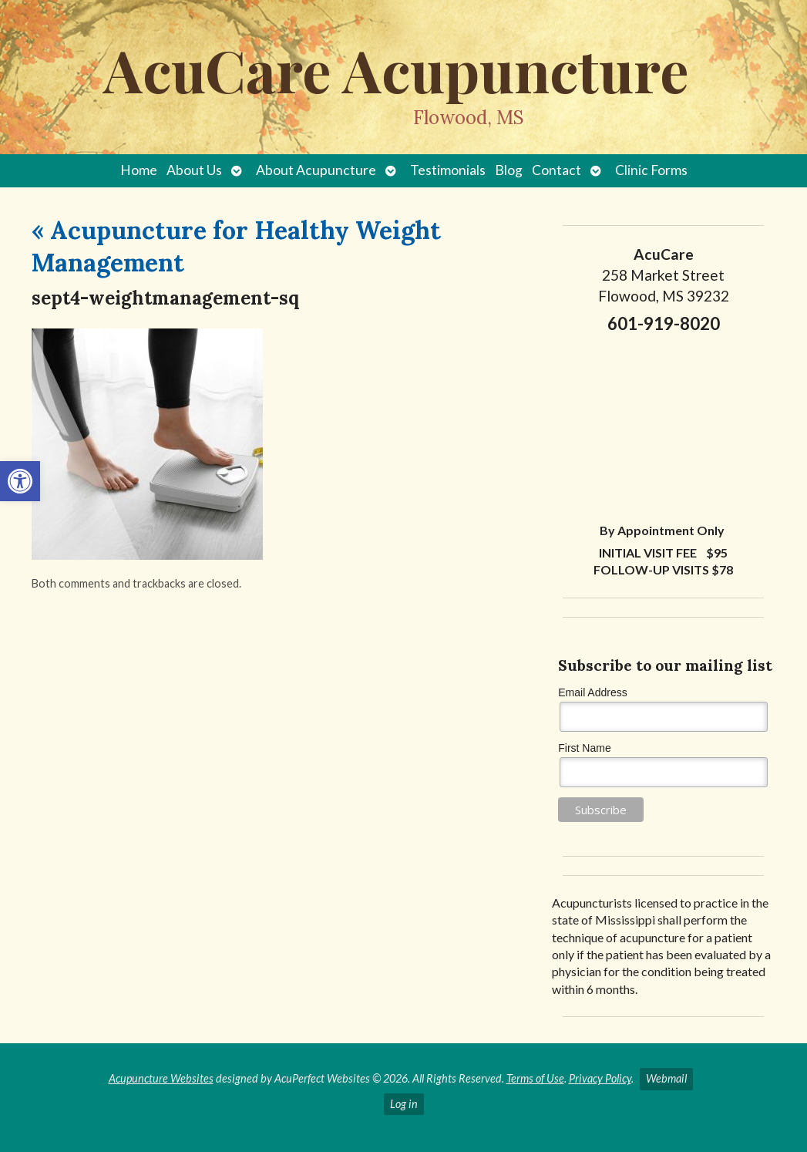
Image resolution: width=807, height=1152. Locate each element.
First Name (584, 748)
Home (138, 170)
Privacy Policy (600, 1078)
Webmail (666, 1078)
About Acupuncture (316, 170)
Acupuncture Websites (161, 1078)
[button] (20, 481)
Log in (404, 1103)
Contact (556, 170)
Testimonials (448, 170)
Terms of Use (535, 1078)
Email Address (592, 692)
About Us (194, 170)
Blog (509, 170)
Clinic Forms (651, 170)
